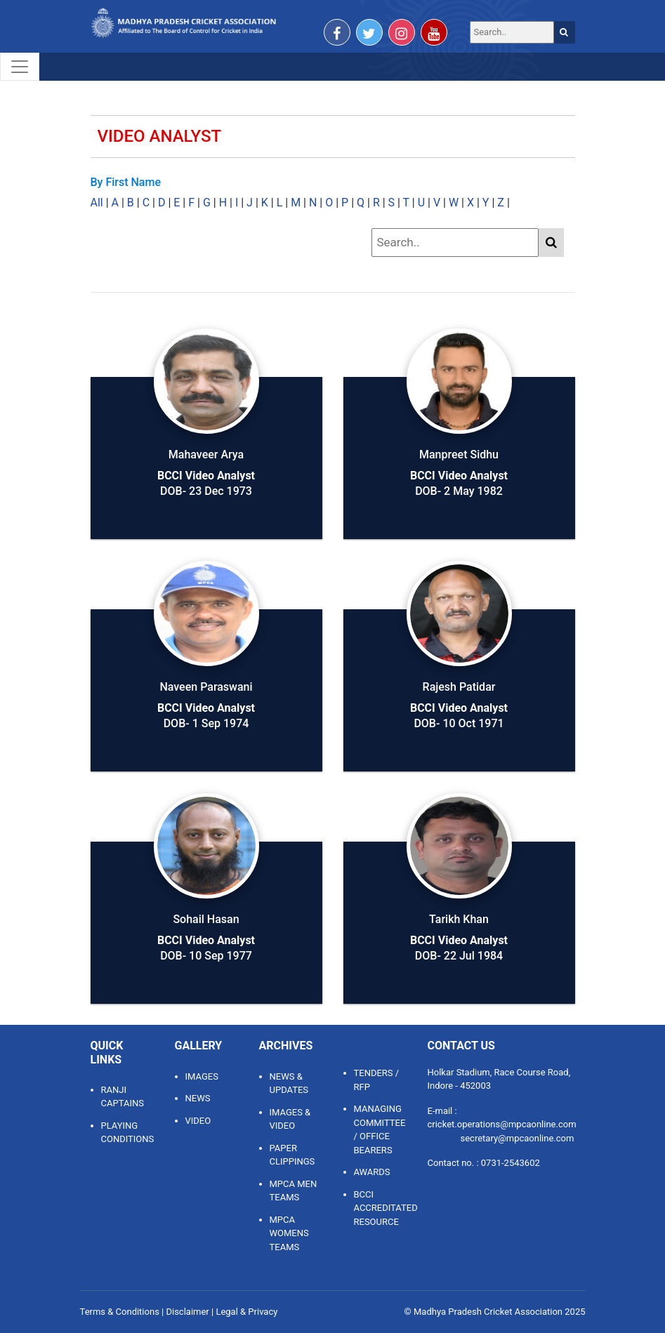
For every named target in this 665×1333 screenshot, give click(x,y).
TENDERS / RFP (377, 1080)
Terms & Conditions (119, 1311)
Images (201, 1076)
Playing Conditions (127, 1132)
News (198, 1098)
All (97, 202)
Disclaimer (187, 1311)
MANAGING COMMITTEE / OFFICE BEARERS (380, 1129)
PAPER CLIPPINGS (292, 1155)
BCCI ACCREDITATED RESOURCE (380, 1208)
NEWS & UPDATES (289, 1083)
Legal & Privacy (246, 1311)
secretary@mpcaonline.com (517, 1138)
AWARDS (372, 1172)
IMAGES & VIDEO (290, 1119)
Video (198, 1120)
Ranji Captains (122, 1097)
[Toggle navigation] (19, 67)
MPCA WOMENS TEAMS (289, 1233)
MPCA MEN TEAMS (293, 1191)
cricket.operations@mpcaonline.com (502, 1124)
